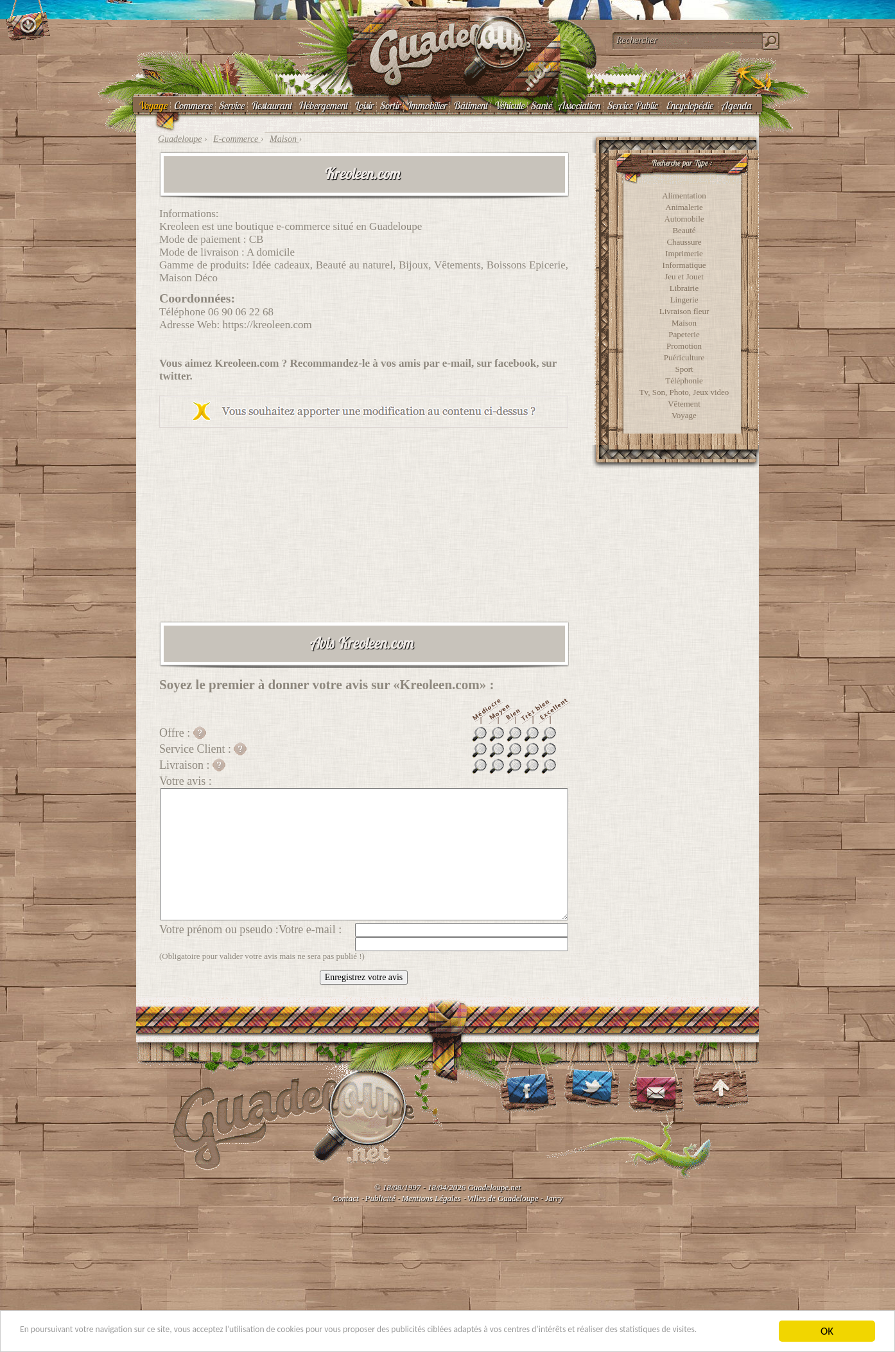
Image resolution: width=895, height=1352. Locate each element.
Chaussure (683, 242)
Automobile (684, 219)
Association (579, 105)
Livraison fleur (684, 311)
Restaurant (270, 105)
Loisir (363, 105)
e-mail (456, 363)
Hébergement (322, 105)
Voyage (152, 105)
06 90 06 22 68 (241, 312)
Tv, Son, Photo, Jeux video (684, 392)
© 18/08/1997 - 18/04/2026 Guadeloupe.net (447, 1187)
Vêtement (684, 403)
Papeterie (683, 334)
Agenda (736, 105)
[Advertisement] (363, 524)
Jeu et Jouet (684, 276)
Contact (345, 1198)
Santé (541, 105)
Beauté (683, 230)
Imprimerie (683, 253)
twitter (174, 376)
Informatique (684, 265)
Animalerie (683, 207)
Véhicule (509, 105)
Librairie (684, 288)
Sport (684, 369)
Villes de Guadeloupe (503, 1198)
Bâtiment (470, 105)
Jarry (553, 1198)
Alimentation (684, 195)
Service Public (632, 105)
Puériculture (684, 357)
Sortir (389, 105)
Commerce (192, 105)
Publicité (380, 1198)
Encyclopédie (689, 105)
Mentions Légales (430, 1198)
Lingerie (684, 299)
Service (231, 105)
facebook (515, 363)
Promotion (684, 346)
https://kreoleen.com (266, 325)
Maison (684, 323)
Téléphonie (683, 380)
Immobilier (426, 105)
